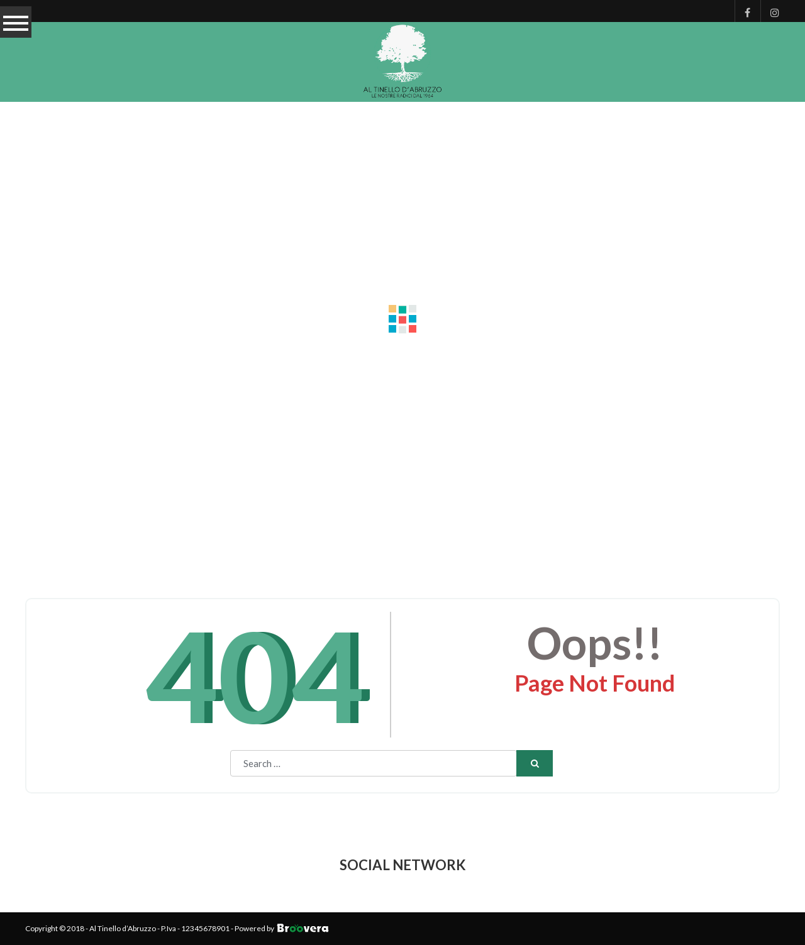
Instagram (770, 11)
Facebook (744, 11)
